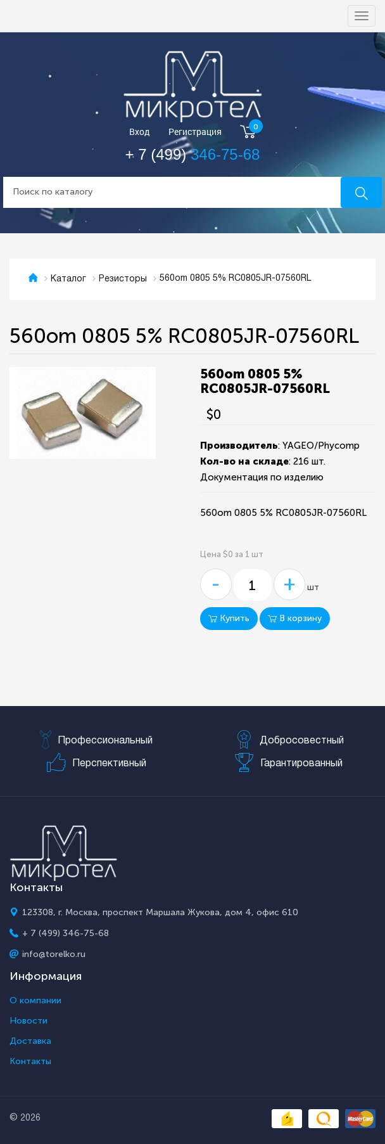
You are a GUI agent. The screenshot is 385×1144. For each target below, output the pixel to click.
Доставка (30, 1041)
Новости (28, 1021)
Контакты (30, 1062)
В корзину (295, 618)
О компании (35, 1001)
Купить (228, 618)
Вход (139, 132)
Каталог (68, 279)
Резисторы (123, 279)
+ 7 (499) (192, 154)
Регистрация (195, 132)
